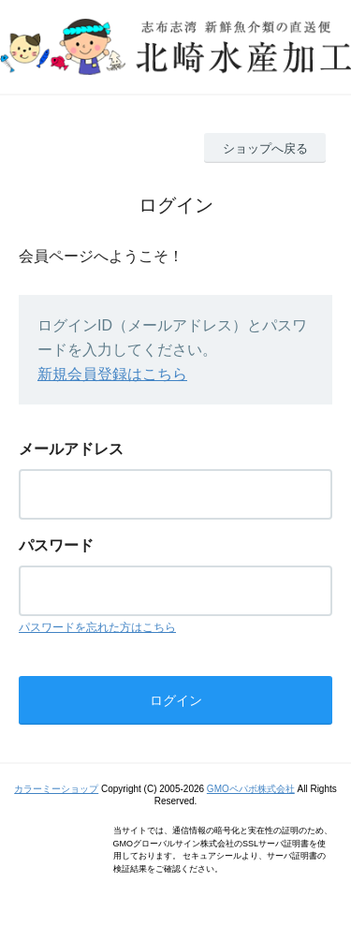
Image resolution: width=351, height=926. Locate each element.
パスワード (56, 545)
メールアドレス (71, 449)
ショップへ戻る (265, 148)
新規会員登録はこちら (112, 374)
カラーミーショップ (56, 789)
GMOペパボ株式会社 (251, 789)
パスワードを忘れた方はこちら (97, 627)
